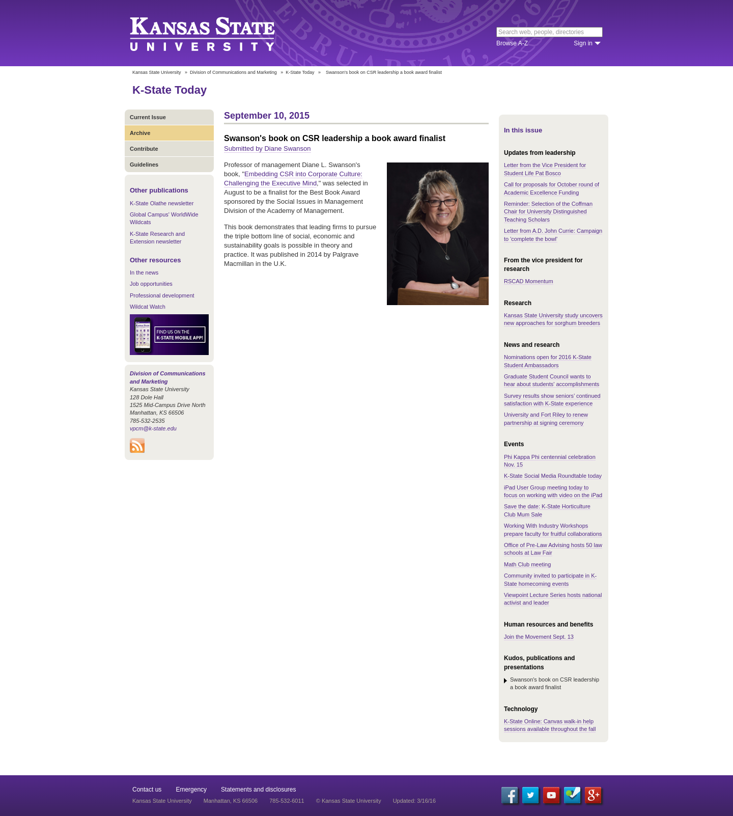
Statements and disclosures (258, 789)
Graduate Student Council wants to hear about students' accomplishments (551, 380)
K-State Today (300, 72)
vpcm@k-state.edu (153, 428)
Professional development (162, 295)
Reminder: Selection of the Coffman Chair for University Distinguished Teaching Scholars (548, 212)
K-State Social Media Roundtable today (553, 476)
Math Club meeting (527, 564)
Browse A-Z (512, 43)
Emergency (191, 789)
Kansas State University (215, 33)
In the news (144, 272)
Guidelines (144, 164)
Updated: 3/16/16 (414, 801)
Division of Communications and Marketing (233, 72)
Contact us (146, 789)
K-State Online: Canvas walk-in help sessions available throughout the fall (550, 725)
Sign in (583, 43)
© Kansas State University (348, 801)
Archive (140, 133)
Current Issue (148, 117)
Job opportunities (151, 284)
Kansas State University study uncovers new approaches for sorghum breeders (553, 319)
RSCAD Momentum (528, 281)
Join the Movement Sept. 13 (539, 637)
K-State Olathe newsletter (161, 203)
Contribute (144, 149)
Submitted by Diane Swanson (267, 148)
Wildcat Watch (147, 307)
